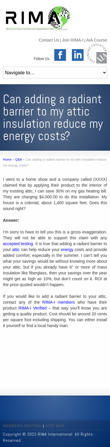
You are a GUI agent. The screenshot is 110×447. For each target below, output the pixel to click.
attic (16, 249)
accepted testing (18, 243)
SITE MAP (54, 426)
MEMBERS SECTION (22, 426)
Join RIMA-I (72, 40)
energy (67, 249)
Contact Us (49, 40)
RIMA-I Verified (32, 308)
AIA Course (96, 40)
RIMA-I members (58, 302)
